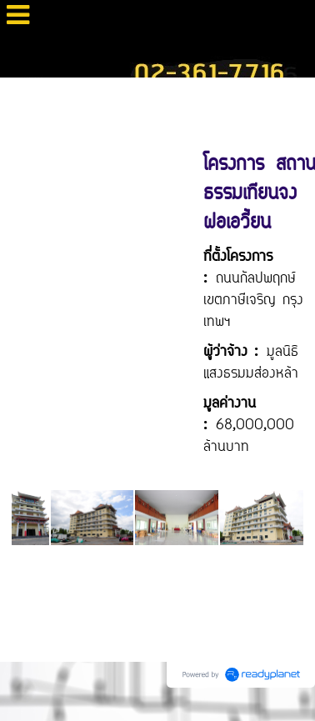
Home (20, 95)
